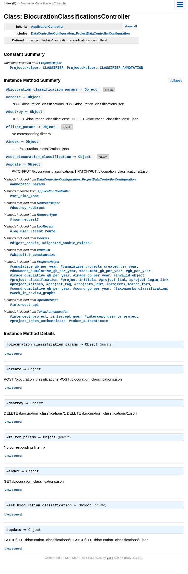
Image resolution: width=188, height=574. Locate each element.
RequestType (47, 216)
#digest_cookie (24, 245)
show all (130, 26)
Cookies (43, 240)
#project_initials (78, 283)
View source (13, 359)
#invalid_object (129, 278)
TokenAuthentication (53, 316)
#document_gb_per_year (101, 274)
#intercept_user (65, 321)
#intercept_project (28, 321)
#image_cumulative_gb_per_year (40, 278)
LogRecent (45, 228)
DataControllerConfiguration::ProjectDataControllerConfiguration (80, 33)
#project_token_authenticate (38, 326)
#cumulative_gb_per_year (34, 269)
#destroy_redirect (27, 209)
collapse (176, 81)
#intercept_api (24, 309)
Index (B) (10, 3)
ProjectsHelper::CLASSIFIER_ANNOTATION (105, 67)
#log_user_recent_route (32, 233)
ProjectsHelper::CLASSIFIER (37, 67)
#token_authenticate (88, 326)
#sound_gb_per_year (91, 292)
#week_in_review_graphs (32, 297)
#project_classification (34, 283)
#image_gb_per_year (91, 278)
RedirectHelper (48, 204)
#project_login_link (148, 283)
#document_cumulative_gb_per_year (43, 274)
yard (110, 566)
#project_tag (58, 288)
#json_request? (24, 221)
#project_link (112, 283)
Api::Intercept (47, 304)
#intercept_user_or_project (111, 321)
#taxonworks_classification (140, 292)
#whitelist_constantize (32, 257)
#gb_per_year (138, 274)
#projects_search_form (128, 288)
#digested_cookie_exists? (67, 245)
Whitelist (43, 252)
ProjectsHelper (50, 63)
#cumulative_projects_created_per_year (99, 269)
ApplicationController (47, 26)
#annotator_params (27, 185)
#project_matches (26, 288)
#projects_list (88, 288)
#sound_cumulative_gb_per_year (40, 292)
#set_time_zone (24, 197)
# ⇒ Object (53, 89)
